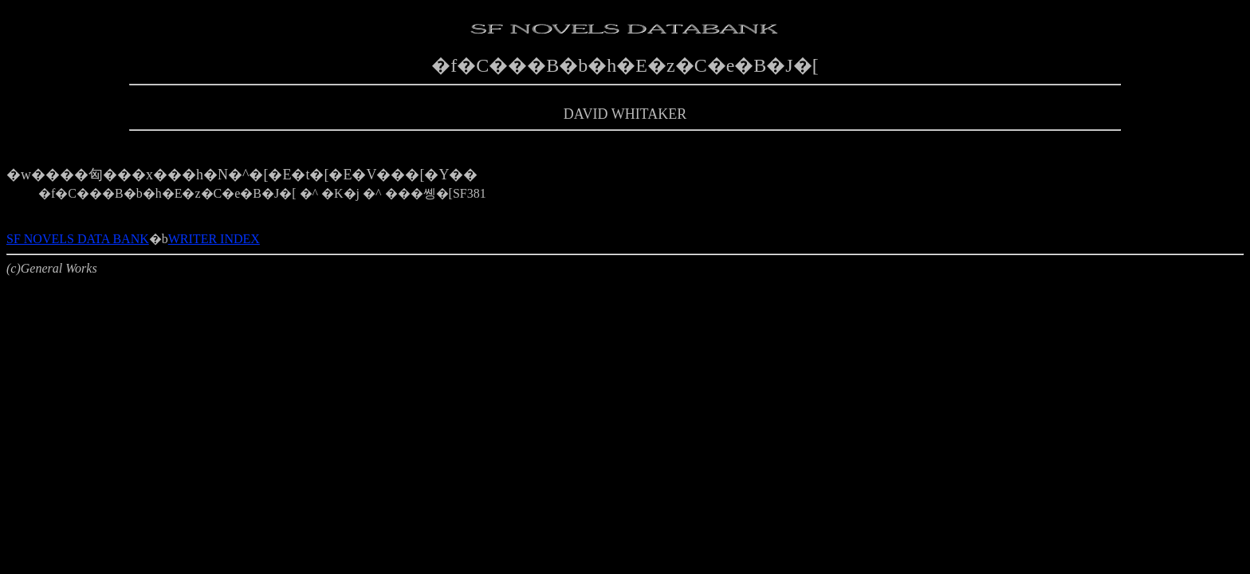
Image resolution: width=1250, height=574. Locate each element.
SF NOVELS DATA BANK (77, 239)
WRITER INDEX (214, 239)
